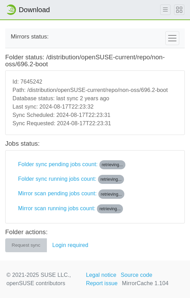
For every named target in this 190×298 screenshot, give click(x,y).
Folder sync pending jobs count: (71, 164)
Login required (70, 245)
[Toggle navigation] (172, 38)
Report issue (101, 283)
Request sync (26, 245)
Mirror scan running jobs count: (70, 208)
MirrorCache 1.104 (145, 283)
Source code (136, 275)
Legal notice (101, 275)
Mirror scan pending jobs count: (71, 193)
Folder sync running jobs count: (71, 179)
